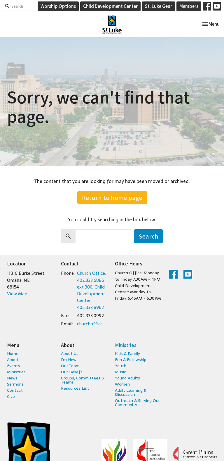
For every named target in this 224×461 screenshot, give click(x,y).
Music (120, 372)
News (12, 378)
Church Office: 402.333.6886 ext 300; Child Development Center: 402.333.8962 (91, 290)
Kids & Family (127, 353)
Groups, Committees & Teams (82, 380)
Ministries (16, 372)
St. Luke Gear (158, 6)
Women (122, 384)
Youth (120, 365)
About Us (69, 353)
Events (13, 365)
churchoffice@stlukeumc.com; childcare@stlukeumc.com (93, 323)
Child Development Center (110, 6)
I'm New (68, 359)
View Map (17, 293)
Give (11, 396)
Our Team (70, 365)
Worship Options (58, 6)
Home (12, 353)
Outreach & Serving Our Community (137, 402)
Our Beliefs (72, 372)
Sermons (15, 384)
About (13, 359)
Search (148, 236)
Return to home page (112, 197)
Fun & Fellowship (130, 359)
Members (188, 6)
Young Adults (127, 378)
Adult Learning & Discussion (130, 392)
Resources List (75, 388)
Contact (15, 390)
